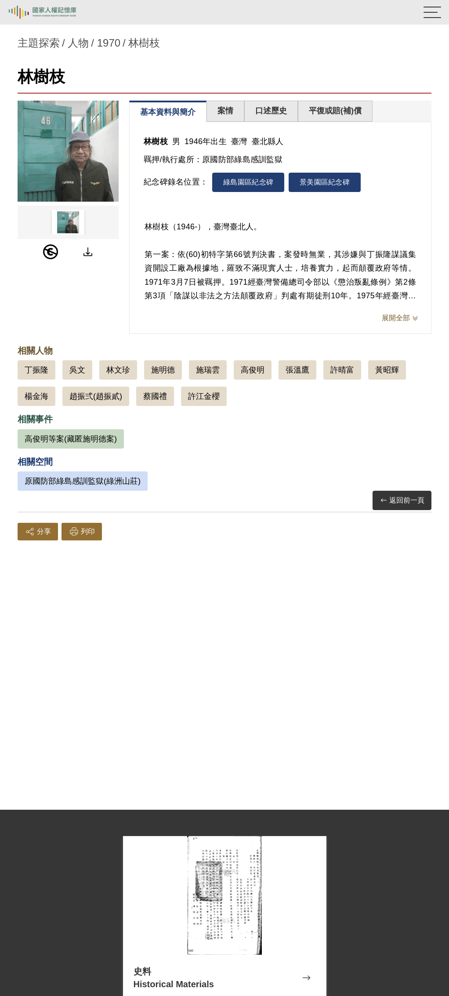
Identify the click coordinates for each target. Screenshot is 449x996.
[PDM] (50, 252)
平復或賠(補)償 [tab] (335, 110)
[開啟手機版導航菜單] (432, 12)
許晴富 (342, 370)
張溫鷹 (297, 370)
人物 (78, 43)
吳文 (77, 370)
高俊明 (252, 370)
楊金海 (36, 396)
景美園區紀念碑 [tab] (325, 182)
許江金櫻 (204, 396)
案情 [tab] (225, 110)
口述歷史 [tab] (271, 110)
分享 (38, 531)
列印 (82, 531)
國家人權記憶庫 (51, 12)
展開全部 (396, 318)
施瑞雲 (208, 370)
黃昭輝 (387, 370)
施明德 (163, 370)
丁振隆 (36, 370)
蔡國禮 (155, 396)
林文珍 (118, 370)
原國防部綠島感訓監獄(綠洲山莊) (83, 481)
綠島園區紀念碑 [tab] (248, 182)
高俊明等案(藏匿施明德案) (71, 439)
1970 (108, 43)
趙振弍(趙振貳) (95, 396)
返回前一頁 (402, 500)
